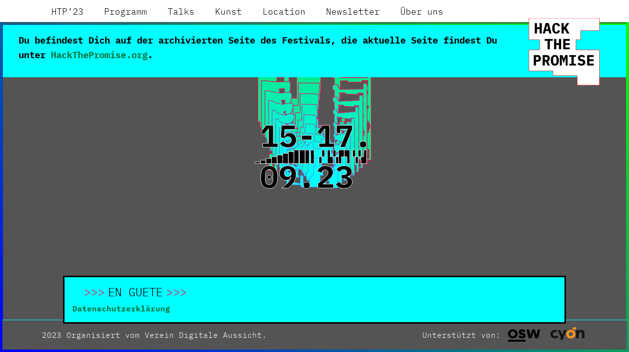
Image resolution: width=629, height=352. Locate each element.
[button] (18, 334)
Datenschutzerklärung (121, 308)
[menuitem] (67, 11)
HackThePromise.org (99, 54)
